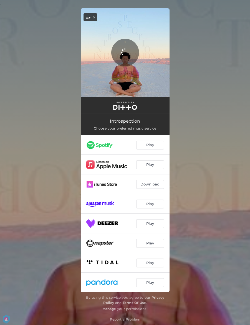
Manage (109, 309)
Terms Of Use (134, 303)
